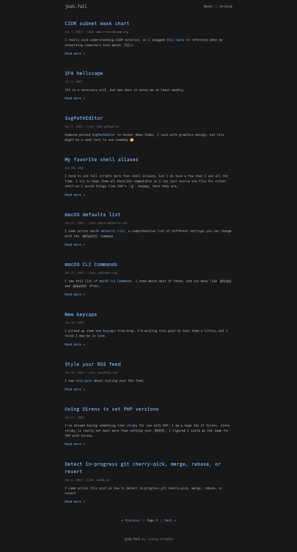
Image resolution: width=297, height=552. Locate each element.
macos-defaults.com (112, 222)
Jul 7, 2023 (73, 31)
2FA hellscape (84, 73)
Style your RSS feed (93, 364)
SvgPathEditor (84, 118)
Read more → (75, 53)
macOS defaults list (93, 214)
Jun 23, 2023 (74, 322)
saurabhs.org (107, 272)
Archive (226, 6)
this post (84, 380)
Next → (170, 520)
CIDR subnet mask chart (97, 23)
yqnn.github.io (108, 126)
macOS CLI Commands (91, 264)
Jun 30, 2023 (74, 167)
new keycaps (106, 331)
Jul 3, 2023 (73, 126)
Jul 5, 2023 (73, 81)
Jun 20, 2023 (74, 372)
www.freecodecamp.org (112, 31)
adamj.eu (103, 479)
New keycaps (81, 314)
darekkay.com (107, 372)
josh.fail (76, 6)
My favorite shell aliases (101, 159)
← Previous (130, 520)
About (207, 6)
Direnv (211, 425)
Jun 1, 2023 (73, 479)
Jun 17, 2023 (74, 417)
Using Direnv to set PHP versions (112, 409)
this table (175, 40)
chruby (131, 425)
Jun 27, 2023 (74, 222)
